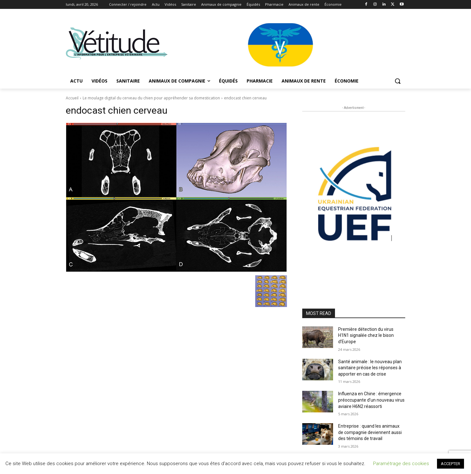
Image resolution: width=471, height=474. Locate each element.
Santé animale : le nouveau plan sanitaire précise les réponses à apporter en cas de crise (370, 368)
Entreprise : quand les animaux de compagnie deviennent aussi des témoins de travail (370, 432)
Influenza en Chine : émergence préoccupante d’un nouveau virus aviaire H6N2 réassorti (371, 400)
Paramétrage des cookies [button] (401, 463)
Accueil (72, 98)
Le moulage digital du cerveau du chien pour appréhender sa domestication (151, 98)
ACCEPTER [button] (450, 463)
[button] (397, 81)
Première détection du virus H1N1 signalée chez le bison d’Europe (366, 335)
